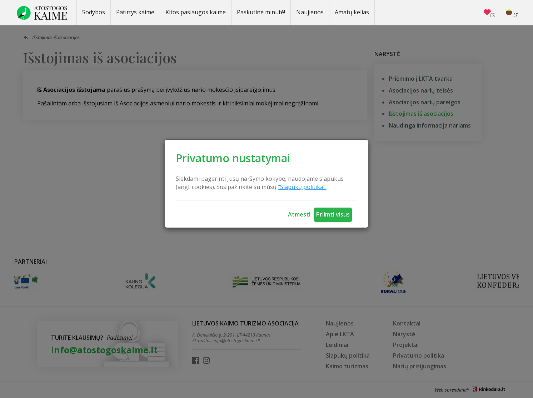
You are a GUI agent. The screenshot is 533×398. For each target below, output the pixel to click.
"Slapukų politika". (302, 187)
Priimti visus (333, 214)
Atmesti (299, 214)
